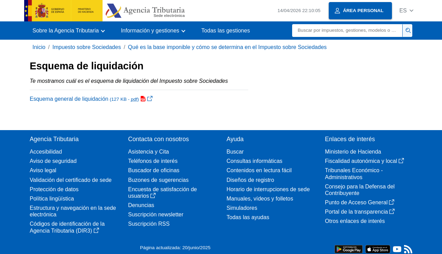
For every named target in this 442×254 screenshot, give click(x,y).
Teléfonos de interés (152, 161)
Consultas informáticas (254, 161)
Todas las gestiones (225, 30)
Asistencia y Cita (148, 152)
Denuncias (141, 205)
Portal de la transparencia (360, 212)
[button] (406, 10)
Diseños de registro (250, 180)
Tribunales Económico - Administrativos (354, 173)
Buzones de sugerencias (158, 180)
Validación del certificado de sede (71, 180)
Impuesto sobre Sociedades (86, 47)
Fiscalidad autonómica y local (364, 161)
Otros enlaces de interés (355, 221)
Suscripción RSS (149, 224)
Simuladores (242, 208)
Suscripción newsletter (155, 214)
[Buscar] (347, 30)
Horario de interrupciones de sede (268, 189)
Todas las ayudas (248, 217)
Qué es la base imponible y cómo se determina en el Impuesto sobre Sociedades (227, 47)
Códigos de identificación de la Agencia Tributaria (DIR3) (67, 227)
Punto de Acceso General (359, 202)
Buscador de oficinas (154, 170)
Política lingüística (52, 199)
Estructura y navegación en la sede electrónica (73, 211)
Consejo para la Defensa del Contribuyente (360, 190)
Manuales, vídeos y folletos (260, 199)
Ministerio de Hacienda (353, 152)
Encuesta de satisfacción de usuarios (162, 192)
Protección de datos (54, 189)
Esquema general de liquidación (91, 99)
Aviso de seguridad (53, 161)
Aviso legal (43, 170)
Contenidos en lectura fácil (259, 170)
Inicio (38, 47)
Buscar (235, 152)
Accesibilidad (46, 152)
